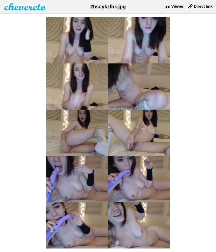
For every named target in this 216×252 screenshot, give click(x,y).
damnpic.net (26, 6)
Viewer (177, 6)
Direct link (203, 6)
